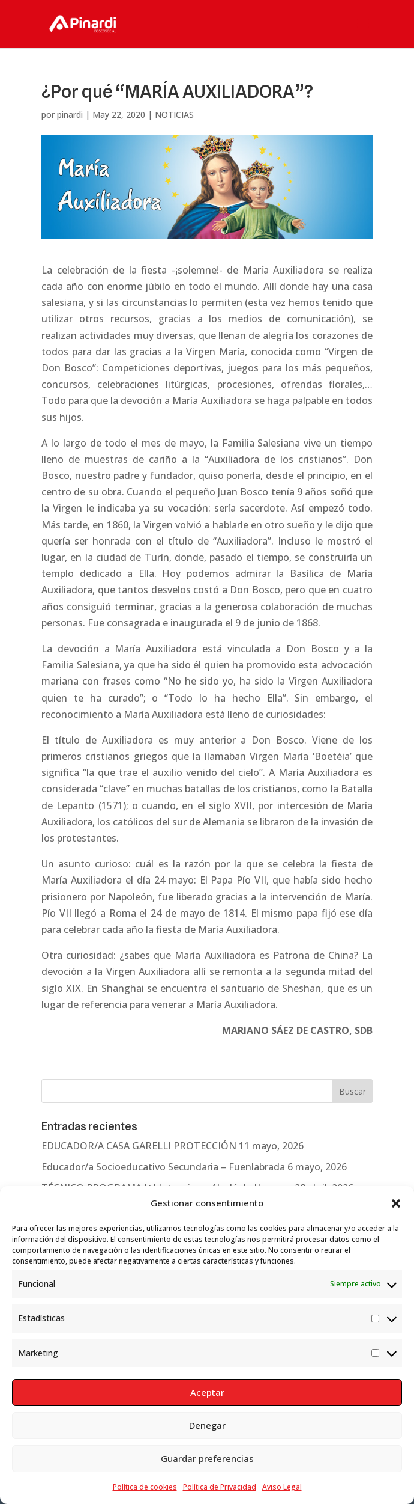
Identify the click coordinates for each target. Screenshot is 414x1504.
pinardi (70, 114)
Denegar (207, 1425)
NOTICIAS (174, 114)
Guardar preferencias (207, 1458)
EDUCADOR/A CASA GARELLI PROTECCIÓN (138, 1145)
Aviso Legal (282, 1487)
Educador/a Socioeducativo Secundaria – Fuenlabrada (163, 1166)
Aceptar (207, 1392)
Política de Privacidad (219, 1487)
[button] (396, 1203)
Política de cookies (145, 1487)
